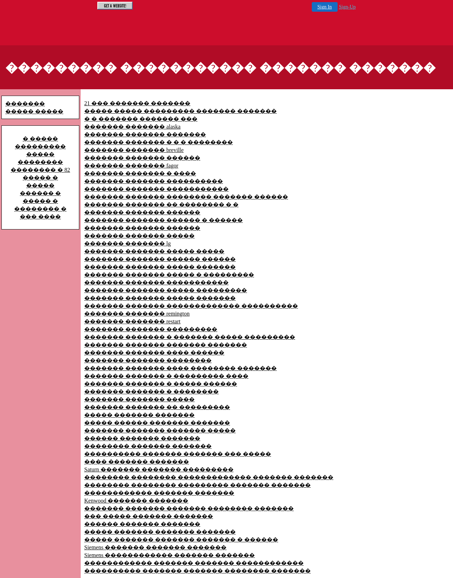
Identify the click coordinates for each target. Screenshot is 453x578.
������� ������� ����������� (156, 189)
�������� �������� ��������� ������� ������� (197, 485)
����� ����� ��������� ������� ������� (180, 111)
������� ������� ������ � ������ (163, 220)
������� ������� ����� (139, 236)
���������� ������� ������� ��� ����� (177, 454)
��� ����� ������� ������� (148, 516)
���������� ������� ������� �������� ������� (197, 571)
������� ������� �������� (148, 360)
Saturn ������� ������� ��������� (159, 469)
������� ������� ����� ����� (154, 251)
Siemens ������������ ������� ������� (169, 555)
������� (25, 104)
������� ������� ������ (142, 158)
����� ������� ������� (139, 415)
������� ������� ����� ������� (160, 267)
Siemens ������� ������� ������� (155, 547)
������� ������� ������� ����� (160, 430)
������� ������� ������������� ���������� (191, 306)
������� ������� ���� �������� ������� (180, 368)
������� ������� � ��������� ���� (166, 376)
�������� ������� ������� (148, 446)
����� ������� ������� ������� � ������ (181, 540)
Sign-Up (347, 7)
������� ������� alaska (132, 127)
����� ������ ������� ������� (157, 423)
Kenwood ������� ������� (136, 501)
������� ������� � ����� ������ (160, 384)
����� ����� (34, 111)
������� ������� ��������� (150, 329)
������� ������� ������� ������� (165, 345)
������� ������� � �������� (151, 392)
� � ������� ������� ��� (140, 119)
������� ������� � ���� (140, 173)
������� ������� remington (137, 314)
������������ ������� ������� (159, 493)
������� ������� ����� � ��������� (169, 275)
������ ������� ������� (142, 438)
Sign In (324, 7)
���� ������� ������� (136, 462)
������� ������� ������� (145, 134)
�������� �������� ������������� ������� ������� (208, 477)
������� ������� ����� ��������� (165, 290)
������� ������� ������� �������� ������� (189, 508)
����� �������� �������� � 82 (40, 162)
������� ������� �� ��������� (157, 407)
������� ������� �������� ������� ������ (186, 197)
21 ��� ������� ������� (137, 103)
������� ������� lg (127, 243)
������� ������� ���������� (153, 181)
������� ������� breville (134, 150)
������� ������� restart (132, 321)
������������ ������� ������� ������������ (194, 563)
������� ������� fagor (131, 166)
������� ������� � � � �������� (158, 142)
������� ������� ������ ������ (160, 259)
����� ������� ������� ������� (160, 532)
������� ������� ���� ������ (154, 353)
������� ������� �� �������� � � (161, 205)
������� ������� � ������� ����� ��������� (189, 337)
